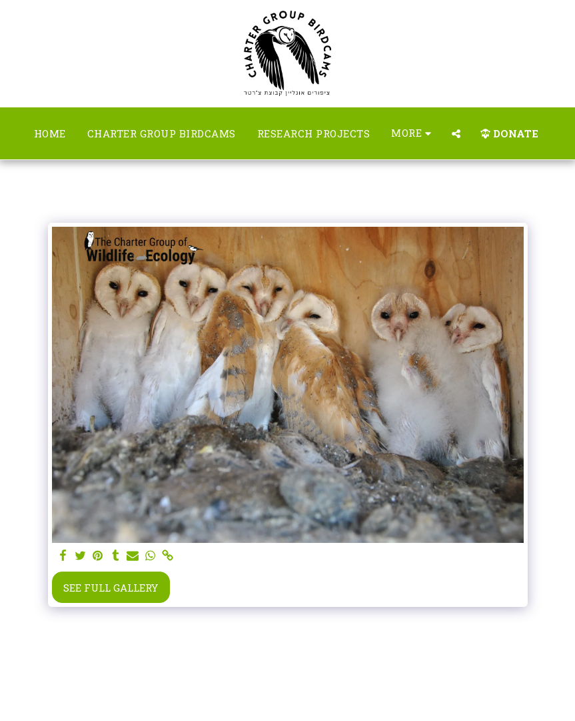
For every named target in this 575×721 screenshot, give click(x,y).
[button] (456, 134)
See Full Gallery (110, 587)
